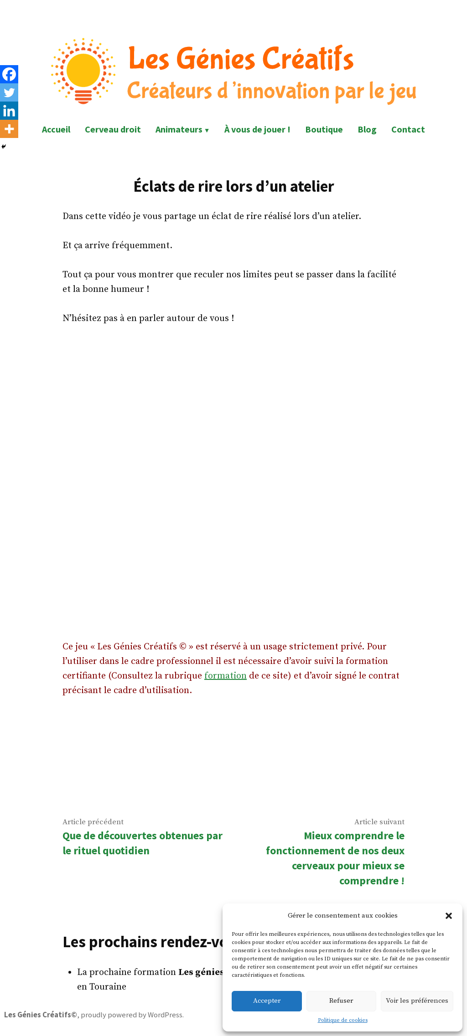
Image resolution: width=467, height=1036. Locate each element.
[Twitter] (9, 92)
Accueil (56, 129)
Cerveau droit (113, 129)
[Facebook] (9, 74)
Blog (367, 129)
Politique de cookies (343, 1020)
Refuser (341, 1000)
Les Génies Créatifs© (40, 1015)
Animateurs (179, 129)
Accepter (266, 1000)
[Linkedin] (9, 111)
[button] (448, 915)
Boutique (324, 129)
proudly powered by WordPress (131, 1015)
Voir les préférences (417, 1000)
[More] (9, 129)
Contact (408, 129)
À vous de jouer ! (257, 129)
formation (225, 676)
